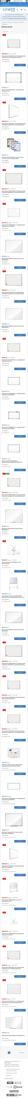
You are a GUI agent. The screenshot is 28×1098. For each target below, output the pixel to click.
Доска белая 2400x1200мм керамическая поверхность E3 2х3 (13, 934)
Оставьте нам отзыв (11, 1073)
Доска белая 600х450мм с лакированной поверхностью (13, 90)
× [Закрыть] (26, 1)
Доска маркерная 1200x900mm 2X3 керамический (11, 563)
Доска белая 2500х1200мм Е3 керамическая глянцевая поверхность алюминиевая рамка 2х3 (14, 191)
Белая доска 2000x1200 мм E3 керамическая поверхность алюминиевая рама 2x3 (14, 56)
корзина (20, 65)
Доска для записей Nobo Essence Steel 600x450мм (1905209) (12, 833)
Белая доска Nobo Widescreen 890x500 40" (13, 1035)
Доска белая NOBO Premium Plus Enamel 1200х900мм (13, 259)
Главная (4, 22)
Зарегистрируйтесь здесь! (17, 18)
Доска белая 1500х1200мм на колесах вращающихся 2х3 (12, 900)
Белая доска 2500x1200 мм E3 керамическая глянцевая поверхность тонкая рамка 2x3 (14, 124)
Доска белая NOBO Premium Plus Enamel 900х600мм (13, 630)
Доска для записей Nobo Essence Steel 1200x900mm (12, 529)
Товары (10, 22)
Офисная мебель (19, 22)
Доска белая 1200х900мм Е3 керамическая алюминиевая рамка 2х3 (13, 698)
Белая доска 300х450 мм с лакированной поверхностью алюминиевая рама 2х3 (13, 1002)
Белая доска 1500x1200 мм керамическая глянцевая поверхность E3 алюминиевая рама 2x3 (13, 293)
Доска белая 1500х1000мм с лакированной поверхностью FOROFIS (13, 225)
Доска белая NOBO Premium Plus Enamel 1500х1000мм (13, 326)
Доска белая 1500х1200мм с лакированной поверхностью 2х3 (13, 360)
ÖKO (8, 473)
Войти (20, 3)
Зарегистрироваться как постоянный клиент (13, 1070)
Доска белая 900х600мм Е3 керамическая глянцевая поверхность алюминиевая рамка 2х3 (14, 731)
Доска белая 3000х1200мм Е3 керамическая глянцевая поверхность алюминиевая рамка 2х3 (14, 664)
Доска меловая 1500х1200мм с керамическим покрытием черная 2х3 (12, 461)
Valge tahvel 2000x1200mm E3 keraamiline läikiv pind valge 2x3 (13, 866)
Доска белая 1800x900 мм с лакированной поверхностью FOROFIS (13, 428)
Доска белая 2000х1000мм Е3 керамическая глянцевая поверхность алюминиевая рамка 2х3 (14, 495)
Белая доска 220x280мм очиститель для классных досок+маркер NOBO (12, 158)
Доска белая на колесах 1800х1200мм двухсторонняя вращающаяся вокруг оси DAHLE (13, 596)
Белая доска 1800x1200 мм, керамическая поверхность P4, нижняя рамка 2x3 (13, 968)
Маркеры (5, 24)
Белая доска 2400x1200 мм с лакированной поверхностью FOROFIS (13, 799)
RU (24, 3)
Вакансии (8, 1075)
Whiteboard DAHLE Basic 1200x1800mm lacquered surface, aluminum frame (12, 765)
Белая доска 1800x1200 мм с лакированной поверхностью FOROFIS (13, 394)
